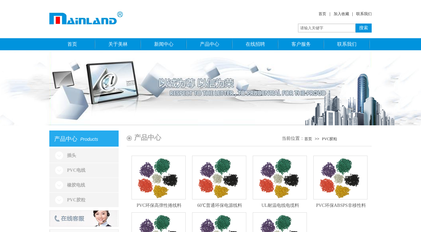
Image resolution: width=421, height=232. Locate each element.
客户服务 (301, 44)
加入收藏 (341, 14)
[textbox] (327, 28)
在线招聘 (255, 44)
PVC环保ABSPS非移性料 (341, 205)
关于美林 (118, 44)
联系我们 (364, 14)
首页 (322, 14)
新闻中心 (163, 44)
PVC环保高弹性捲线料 (159, 205)
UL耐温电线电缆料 (280, 205)
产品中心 (209, 44)
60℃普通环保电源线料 (219, 205)
